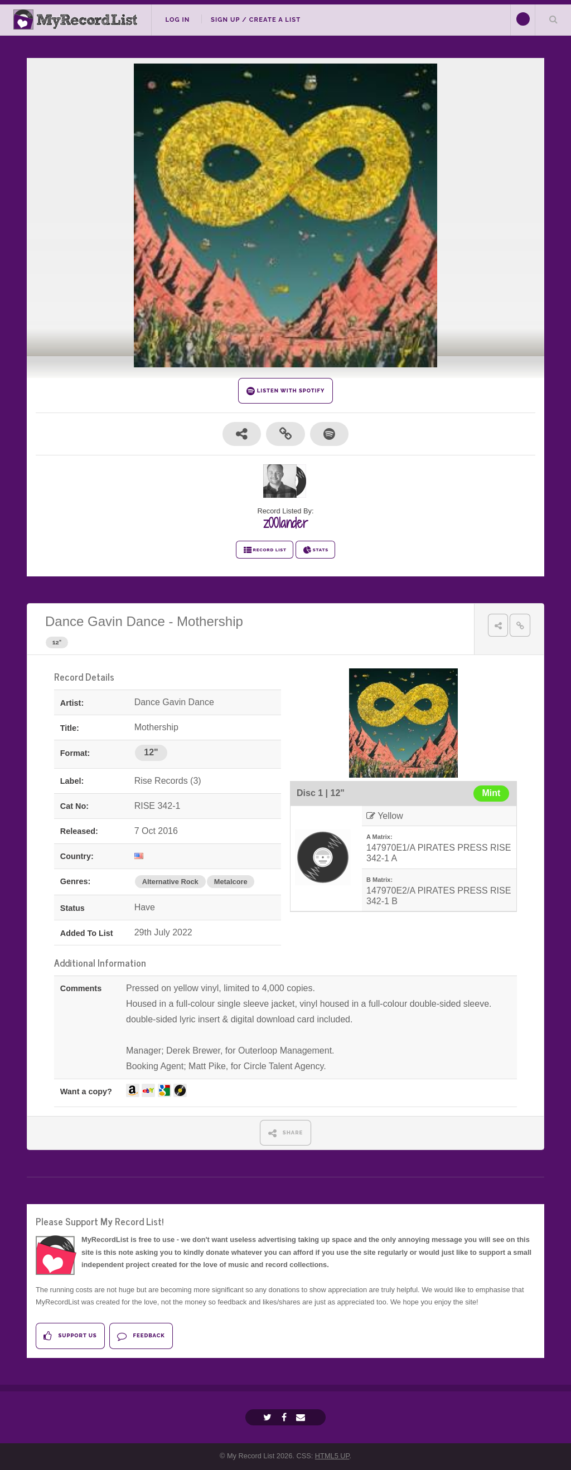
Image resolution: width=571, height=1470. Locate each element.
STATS (315, 550)
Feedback (140, 1336)
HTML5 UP (332, 1456)
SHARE (285, 1133)
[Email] (302, 1417)
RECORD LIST (265, 550)
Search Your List (553, 18)
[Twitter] (268, 1417)
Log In (177, 19)
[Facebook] (285, 1417)
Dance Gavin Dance (105, 621)
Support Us (69, 1336)
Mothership (210, 621)
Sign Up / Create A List (256, 19)
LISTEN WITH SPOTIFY (285, 391)
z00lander (285, 523)
